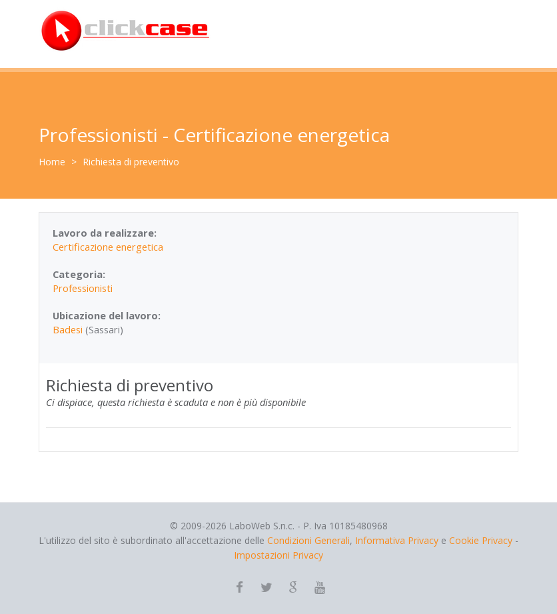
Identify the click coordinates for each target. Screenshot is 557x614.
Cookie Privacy (480, 540)
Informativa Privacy (396, 540)
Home (52, 161)
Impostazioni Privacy (278, 555)
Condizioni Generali (308, 540)
